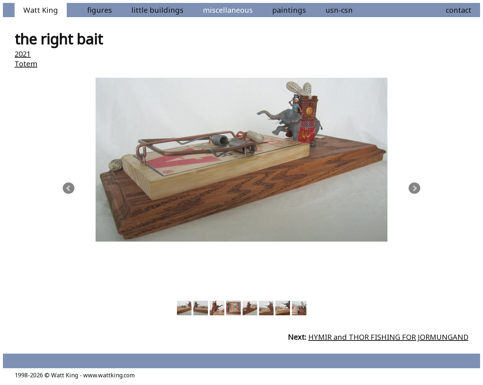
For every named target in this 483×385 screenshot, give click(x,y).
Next (414, 188)
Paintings (289, 10)
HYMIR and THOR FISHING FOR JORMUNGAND (388, 337)
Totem (26, 64)
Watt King (40, 10)
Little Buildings (157, 10)
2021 (23, 54)
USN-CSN (339, 10)
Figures (99, 10)
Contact (458, 10)
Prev (68, 188)
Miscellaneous (228, 10)
